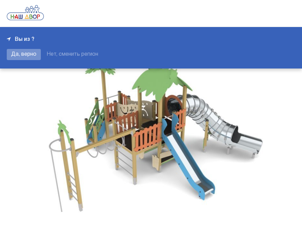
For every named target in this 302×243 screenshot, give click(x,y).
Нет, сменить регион (72, 54)
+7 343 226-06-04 (272, 13)
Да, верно (23, 54)
